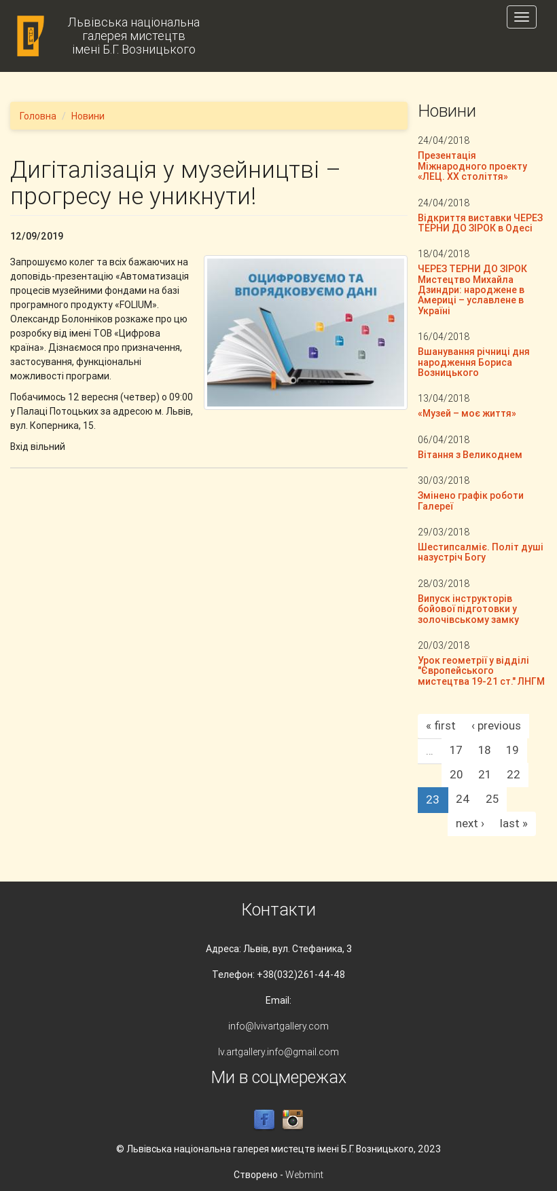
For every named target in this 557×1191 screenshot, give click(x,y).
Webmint (304, 1175)
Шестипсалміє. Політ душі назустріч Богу (480, 552)
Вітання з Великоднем (470, 455)
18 (484, 749)
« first (441, 725)
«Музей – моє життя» (467, 413)
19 (512, 749)
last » (514, 823)
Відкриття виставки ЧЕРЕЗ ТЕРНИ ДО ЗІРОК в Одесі (480, 223)
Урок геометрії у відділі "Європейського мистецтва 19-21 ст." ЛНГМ (481, 670)
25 (492, 798)
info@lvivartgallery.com (278, 1026)
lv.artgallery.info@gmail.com (278, 1052)
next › (470, 823)
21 (484, 774)
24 (463, 798)
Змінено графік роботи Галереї (471, 500)
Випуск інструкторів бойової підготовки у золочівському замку (468, 609)
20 (456, 774)
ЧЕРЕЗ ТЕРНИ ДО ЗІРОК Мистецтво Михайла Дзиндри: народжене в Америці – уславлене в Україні (472, 290)
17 (456, 749)
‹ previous (496, 725)
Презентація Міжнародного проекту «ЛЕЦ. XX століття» (472, 166)
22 (513, 774)
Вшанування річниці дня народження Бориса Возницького (474, 362)
